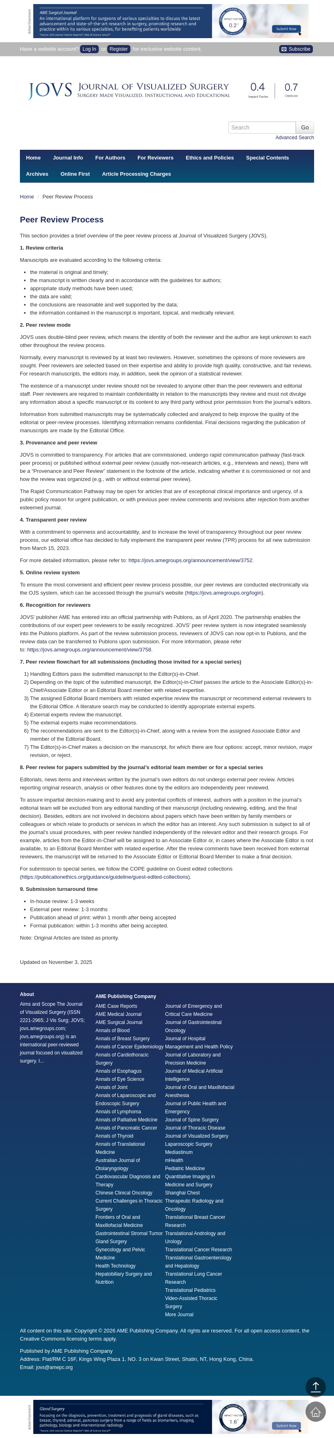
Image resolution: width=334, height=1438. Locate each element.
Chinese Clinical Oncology (123, 1193)
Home (33, 158)
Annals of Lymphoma (118, 1112)
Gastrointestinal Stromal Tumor (129, 1233)
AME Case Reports (116, 1006)
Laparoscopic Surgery (189, 1144)
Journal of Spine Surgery (192, 1120)
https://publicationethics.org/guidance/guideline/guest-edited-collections (105, 877)
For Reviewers (155, 158)
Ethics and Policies (210, 158)
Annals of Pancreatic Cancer (126, 1128)
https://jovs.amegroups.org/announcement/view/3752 (190, 560)
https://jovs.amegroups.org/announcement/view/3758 (89, 650)
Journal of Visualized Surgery (196, 1136)
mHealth (174, 1160)
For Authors (110, 158)
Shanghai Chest (182, 1193)
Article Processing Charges (136, 174)
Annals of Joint (111, 1087)
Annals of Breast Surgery (122, 1038)
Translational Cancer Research (198, 1250)
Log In (89, 49)
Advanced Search (294, 137)
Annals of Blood (112, 1030)
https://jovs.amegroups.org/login (224, 593)
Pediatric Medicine (185, 1168)
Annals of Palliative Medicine (126, 1120)
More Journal (179, 1314)
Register (119, 49)
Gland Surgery (111, 1241)
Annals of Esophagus (118, 1071)
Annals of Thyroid (114, 1136)
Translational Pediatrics (190, 1290)
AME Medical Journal (118, 1014)
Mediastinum (179, 1152)
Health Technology (115, 1266)
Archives (37, 174)
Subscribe (296, 49)
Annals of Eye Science (119, 1079)
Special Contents (267, 158)
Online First (75, 174)
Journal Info (68, 158)
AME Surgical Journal (118, 1022)
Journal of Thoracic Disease (195, 1128)
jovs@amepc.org (54, 1367)
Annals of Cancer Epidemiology (129, 1047)
